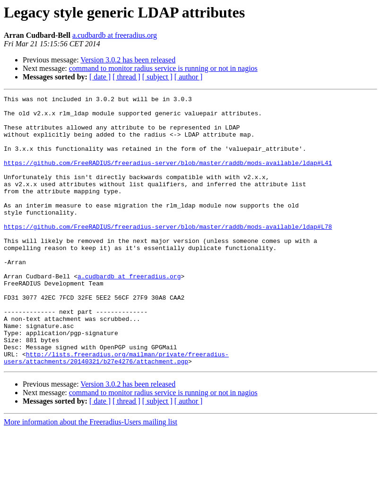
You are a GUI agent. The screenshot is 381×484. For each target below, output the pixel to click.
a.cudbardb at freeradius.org (114, 35)
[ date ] (100, 77)
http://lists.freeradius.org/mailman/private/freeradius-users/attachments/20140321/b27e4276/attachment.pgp (116, 410)
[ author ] (188, 77)
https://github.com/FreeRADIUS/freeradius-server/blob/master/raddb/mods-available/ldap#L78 (168, 253)
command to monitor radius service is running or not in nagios (163, 68)
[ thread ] (126, 77)
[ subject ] (157, 77)
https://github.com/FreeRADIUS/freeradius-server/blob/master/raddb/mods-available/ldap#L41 (168, 177)
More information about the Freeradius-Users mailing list (90, 476)
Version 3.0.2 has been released (127, 60)
